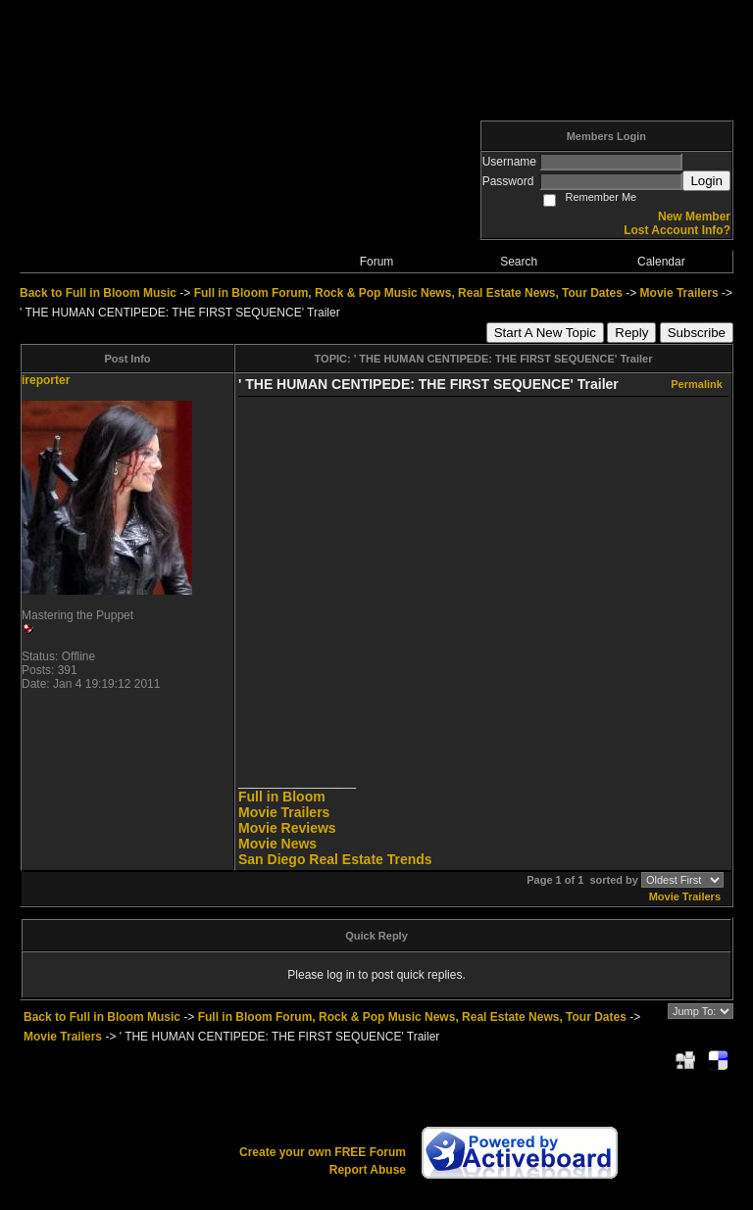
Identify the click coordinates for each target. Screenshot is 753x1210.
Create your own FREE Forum (322, 1152)
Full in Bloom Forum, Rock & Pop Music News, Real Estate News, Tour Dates (408, 293)
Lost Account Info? (677, 230)
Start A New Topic (545, 332)
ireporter (46, 380)
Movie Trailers (679, 293)
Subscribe (697, 332)
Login (706, 180)
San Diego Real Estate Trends (335, 859)
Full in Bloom (282, 796)
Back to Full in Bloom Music (98, 293)
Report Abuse (367, 1170)
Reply (631, 332)
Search (518, 261)
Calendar (661, 261)
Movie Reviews (287, 828)
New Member (694, 216)
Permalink (697, 384)
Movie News (277, 843)
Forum (377, 261)
